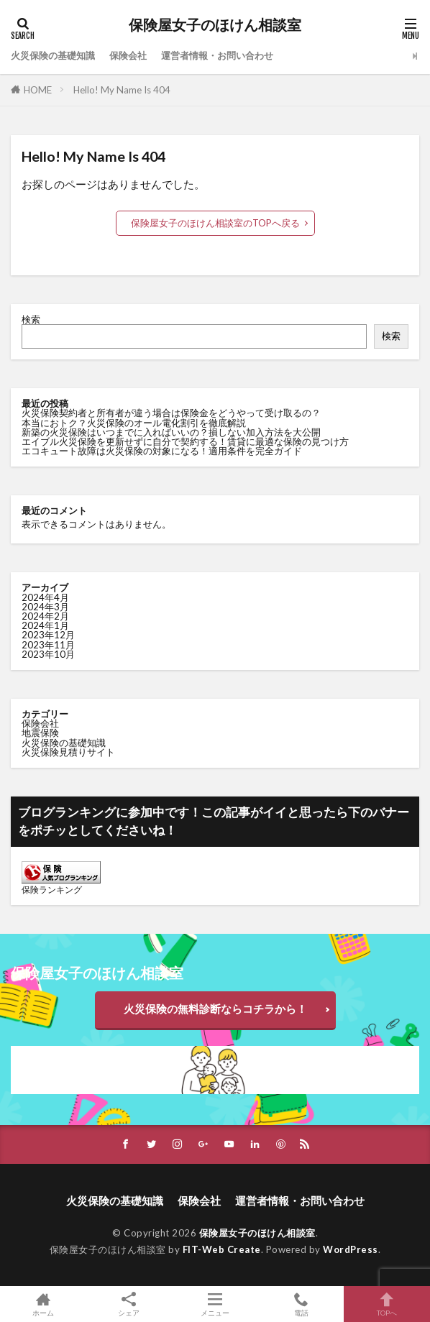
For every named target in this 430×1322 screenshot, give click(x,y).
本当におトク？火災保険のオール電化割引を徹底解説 (134, 422)
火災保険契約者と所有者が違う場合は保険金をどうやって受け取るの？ (171, 412)
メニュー (215, 1304)
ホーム (43, 1304)
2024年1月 (45, 625)
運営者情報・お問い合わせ (217, 55)
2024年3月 (45, 606)
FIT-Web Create (222, 1249)
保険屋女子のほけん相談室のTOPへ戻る (215, 223)
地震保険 (40, 732)
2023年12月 (48, 635)
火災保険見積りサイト (68, 752)
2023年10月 (48, 654)
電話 (301, 1304)
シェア (129, 1304)
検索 (31, 319)
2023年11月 (48, 645)
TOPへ (387, 1304)
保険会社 (128, 55)
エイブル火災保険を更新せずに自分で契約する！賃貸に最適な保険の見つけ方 (185, 441)
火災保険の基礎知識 (53, 55)
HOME (38, 90)
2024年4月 (45, 597)
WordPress (350, 1249)
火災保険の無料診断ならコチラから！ (215, 1008)
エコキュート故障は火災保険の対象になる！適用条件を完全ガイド (162, 450)
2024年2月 (45, 616)
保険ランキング (52, 889)
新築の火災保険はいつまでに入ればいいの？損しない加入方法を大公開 (171, 432)
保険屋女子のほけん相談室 (215, 25)
